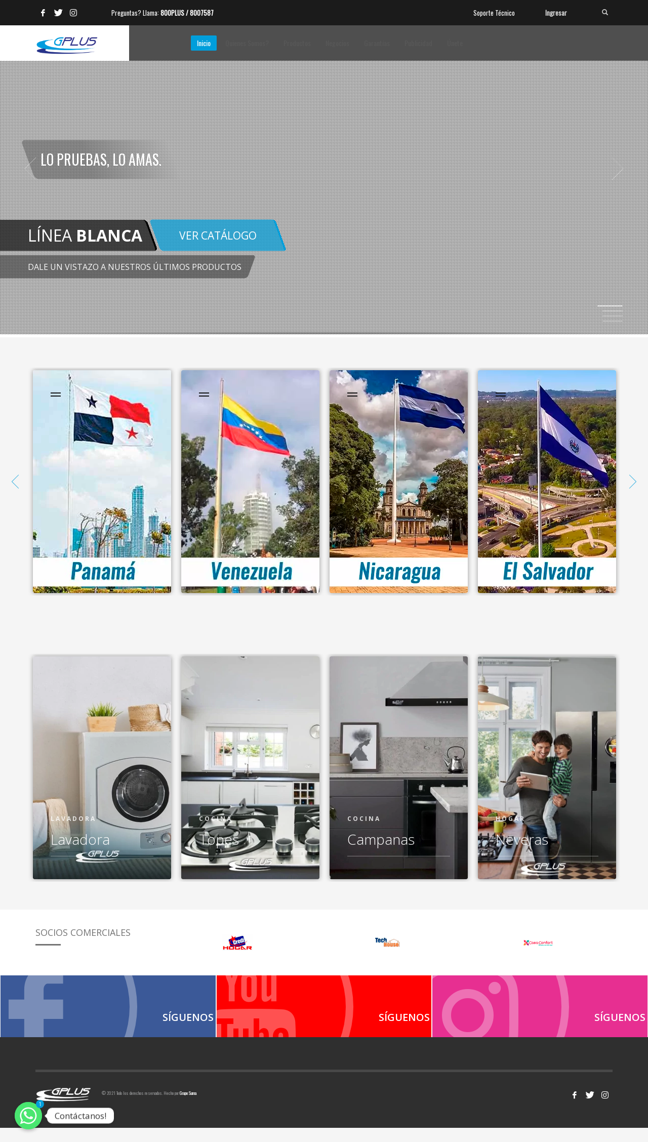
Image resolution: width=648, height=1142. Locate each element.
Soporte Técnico (494, 13)
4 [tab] (612, 321)
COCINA (215, 818)
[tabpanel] (324, 168)
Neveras (522, 839)
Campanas (381, 839)
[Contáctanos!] (28, 1115)
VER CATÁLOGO (218, 235)
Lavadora (73, 818)
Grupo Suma (188, 1107)
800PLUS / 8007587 (187, 13)
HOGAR (510, 818)
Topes (219, 839)
